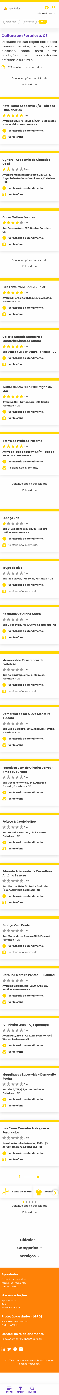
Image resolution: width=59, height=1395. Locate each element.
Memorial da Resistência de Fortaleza (22, 662)
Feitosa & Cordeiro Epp (19, 822)
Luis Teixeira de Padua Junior (23, 287)
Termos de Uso (10, 1286)
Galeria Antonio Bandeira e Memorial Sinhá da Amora (22, 339)
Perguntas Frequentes (14, 1282)
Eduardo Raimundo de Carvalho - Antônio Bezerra (27, 873)
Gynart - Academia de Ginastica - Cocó (27, 162)
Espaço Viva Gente (16, 925)
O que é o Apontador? (14, 1279)
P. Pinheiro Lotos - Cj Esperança (25, 1025)
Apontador (11, 21)
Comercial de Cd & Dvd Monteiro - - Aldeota (28, 716)
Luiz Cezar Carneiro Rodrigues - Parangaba (25, 1130)
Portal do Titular (10, 1325)
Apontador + (9, 1300)
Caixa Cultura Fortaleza (19, 217)
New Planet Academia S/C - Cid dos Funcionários (28, 108)
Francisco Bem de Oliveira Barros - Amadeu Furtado (28, 770)
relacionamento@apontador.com (22, 1339)
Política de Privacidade (15, 1321)
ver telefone (16, 137)
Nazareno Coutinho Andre (21, 614)
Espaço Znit (10, 518)
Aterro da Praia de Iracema (22, 441)
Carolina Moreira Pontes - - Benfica (28, 975)
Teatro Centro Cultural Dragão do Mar (27, 389)
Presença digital (11, 1307)
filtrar (20, 1390)
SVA (4, 1304)
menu (9, 1390)
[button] (23, 1202)
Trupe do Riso (12, 568)
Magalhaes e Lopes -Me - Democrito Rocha (29, 1077)
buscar (32, 1390)
